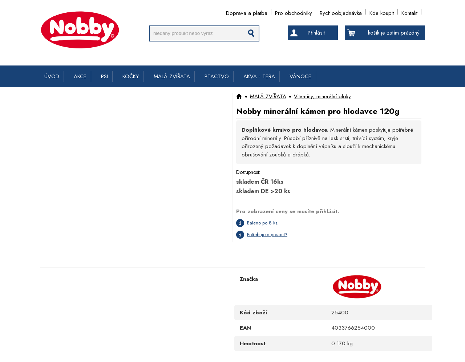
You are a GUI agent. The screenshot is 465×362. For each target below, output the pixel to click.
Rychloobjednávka (341, 12)
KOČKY (130, 76)
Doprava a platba (246, 12)
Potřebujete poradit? (267, 234)
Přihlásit (316, 33)
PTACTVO (217, 76)
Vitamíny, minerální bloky (322, 96)
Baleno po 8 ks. (263, 222)
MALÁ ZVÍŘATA (172, 76)
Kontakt (409, 12)
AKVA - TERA (259, 76)
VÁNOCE (300, 76)
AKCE (80, 76)
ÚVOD (51, 76)
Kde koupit (381, 12)
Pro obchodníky (293, 12)
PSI (104, 76)
